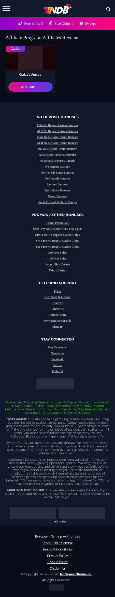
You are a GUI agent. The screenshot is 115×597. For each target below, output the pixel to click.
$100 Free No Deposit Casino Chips (57, 235)
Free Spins (33, 23)
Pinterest (57, 371)
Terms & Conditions (57, 549)
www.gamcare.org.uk (57, 320)
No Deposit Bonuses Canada (57, 160)
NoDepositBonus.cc (77, 402)
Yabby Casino (57, 270)
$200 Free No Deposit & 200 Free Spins (57, 229)
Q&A (57, 291)
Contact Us (58, 309)
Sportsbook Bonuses (57, 190)
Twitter (57, 365)
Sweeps (90, 23)
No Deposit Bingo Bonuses (57, 172)
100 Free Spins (57, 258)
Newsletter (57, 353)
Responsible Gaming (57, 542)
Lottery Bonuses (57, 184)
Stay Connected (57, 347)
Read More (30, 87)
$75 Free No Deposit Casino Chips (57, 240)
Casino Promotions (57, 223)
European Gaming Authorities (57, 536)
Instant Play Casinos (57, 264)
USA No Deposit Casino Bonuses (57, 125)
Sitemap (57, 326)
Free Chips (63, 23)
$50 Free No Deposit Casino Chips (57, 246)
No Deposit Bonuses (57, 178)
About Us (57, 303)
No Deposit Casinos (57, 166)
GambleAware (57, 315)
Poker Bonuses (57, 196)
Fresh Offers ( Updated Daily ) (57, 202)
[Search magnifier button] (108, 9)
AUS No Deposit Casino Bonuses (57, 131)
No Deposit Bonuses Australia (57, 155)
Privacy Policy (57, 555)
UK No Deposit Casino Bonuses (57, 149)
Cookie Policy (57, 562)
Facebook (57, 359)
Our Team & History (57, 297)
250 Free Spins (57, 252)
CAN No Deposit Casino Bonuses (57, 137)
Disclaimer (57, 568)
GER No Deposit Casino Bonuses (57, 143)
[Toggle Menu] (6, 8)
